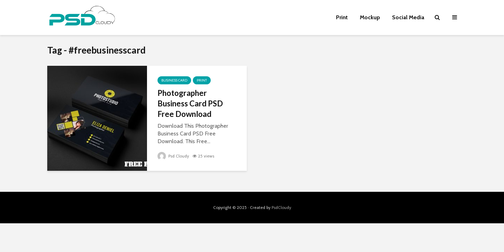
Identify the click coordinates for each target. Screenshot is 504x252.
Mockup (370, 17)
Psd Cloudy (173, 156)
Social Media (408, 17)
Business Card (174, 80)
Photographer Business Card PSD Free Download (190, 103)
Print (342, 17)
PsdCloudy (281, 207)
